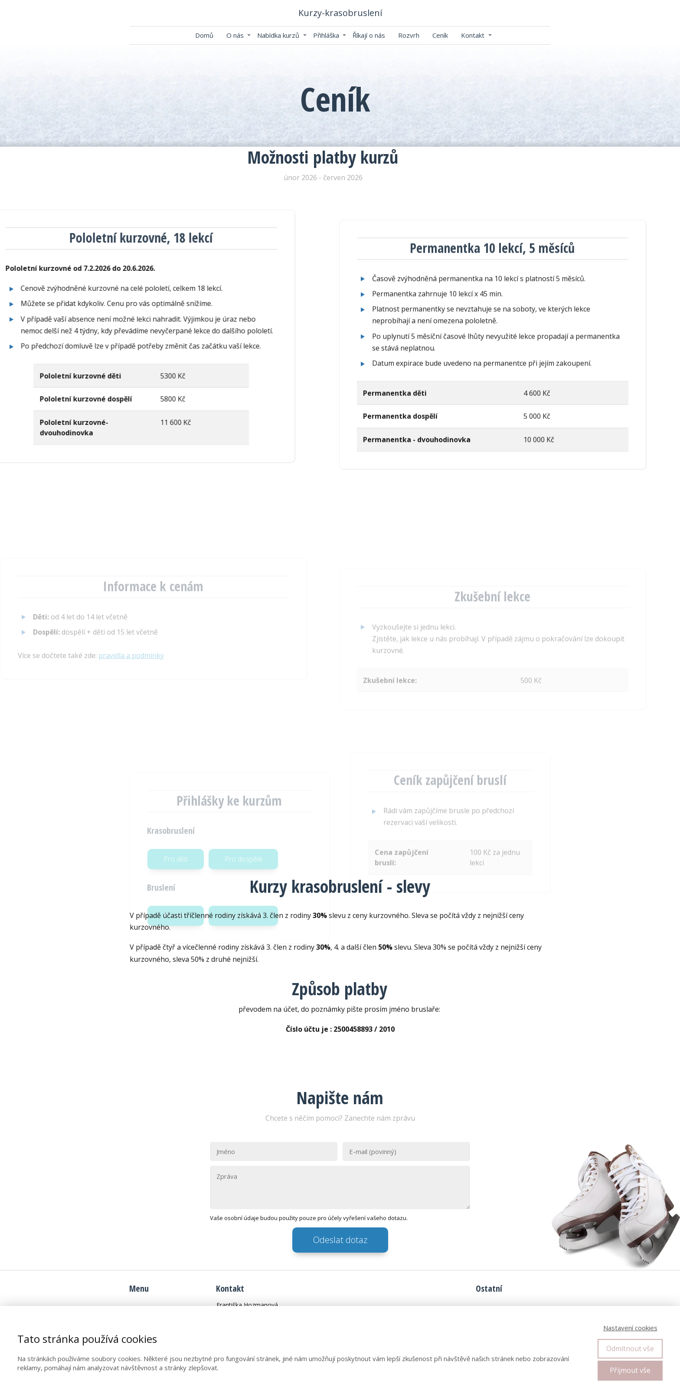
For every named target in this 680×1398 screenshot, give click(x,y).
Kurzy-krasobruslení (340, 13)
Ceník (440, 35)
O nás (235, 35)
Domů (204, 35)
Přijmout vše (630, 1370)
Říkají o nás (369, 35)
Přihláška (326, 35)
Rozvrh (408, 35)
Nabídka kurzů (278, 35)
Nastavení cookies (630, 1327)
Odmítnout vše (630, 1348)
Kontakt (472, 35)
